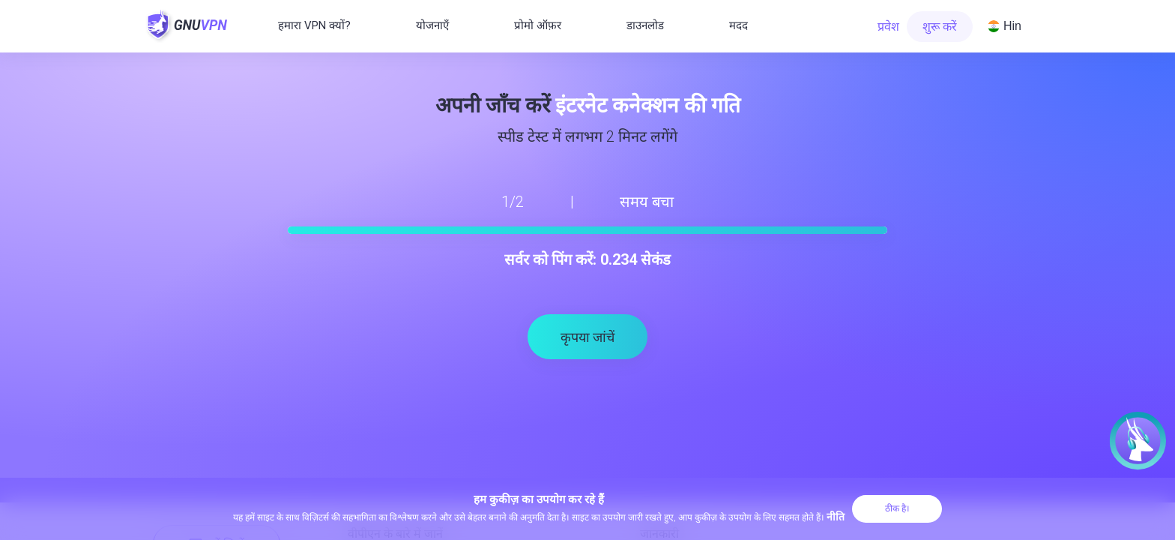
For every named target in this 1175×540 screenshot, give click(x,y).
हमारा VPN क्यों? (314, 25)
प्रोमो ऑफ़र (537, 25)
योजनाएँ (432, 25)
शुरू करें (939, 27)
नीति (836, 517)
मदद (738, 25)
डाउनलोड (645, 25)
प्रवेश (888, 27)
